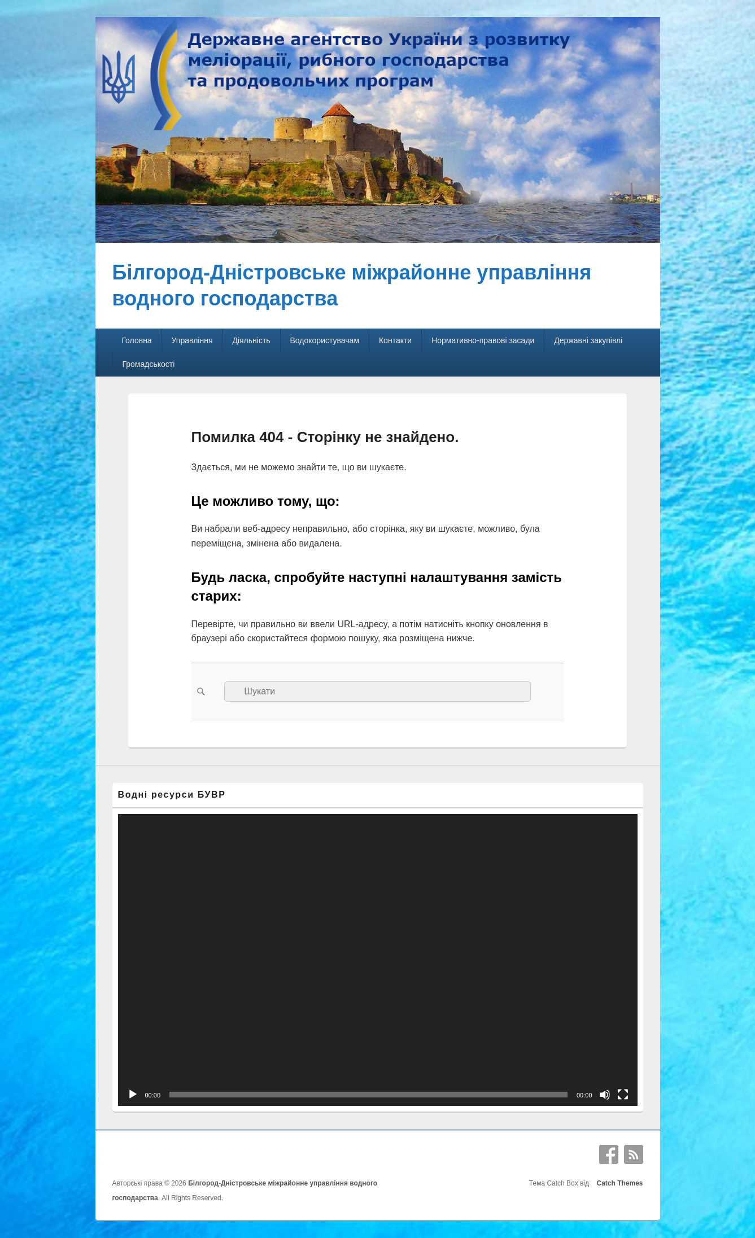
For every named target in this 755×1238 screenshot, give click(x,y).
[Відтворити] (132, 1094)
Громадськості (148, 364)
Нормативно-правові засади (482, 340)
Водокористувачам (324, 340)
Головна (136, 340)
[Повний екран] (623, 1094)
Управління (192, 340)
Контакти (395, 340)
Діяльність (251, 340)
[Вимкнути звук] (604, 1094)
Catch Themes (618, 1183)
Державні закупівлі (588, 340)
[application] (378, 960)
